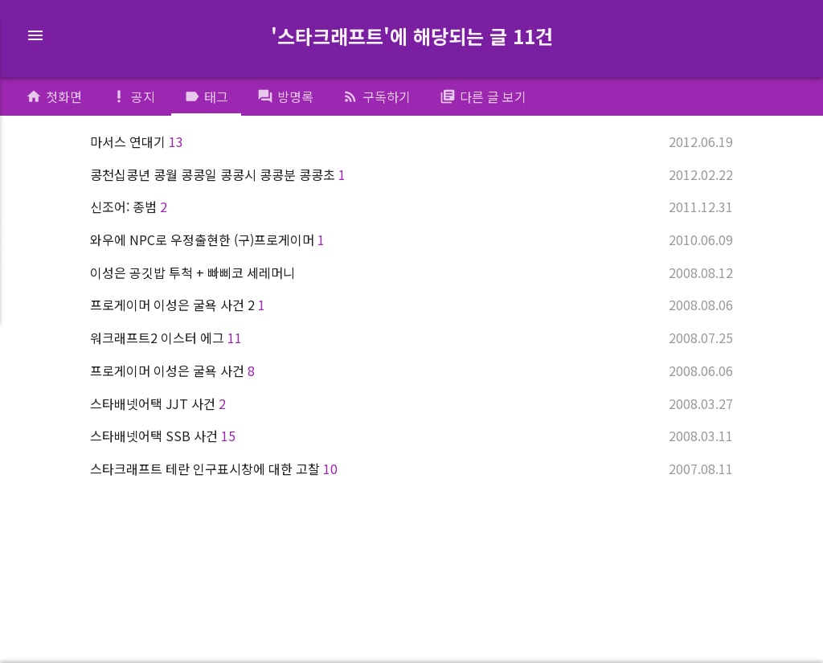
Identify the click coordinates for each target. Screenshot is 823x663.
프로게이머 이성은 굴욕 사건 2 (411, 304)
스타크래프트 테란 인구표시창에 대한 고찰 (411, 468)
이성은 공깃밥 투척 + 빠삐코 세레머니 (411, 272)
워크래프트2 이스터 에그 (411, 337)
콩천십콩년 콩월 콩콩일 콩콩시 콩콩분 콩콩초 (411, 174)
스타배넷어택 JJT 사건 (411, 403)
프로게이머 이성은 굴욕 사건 (411, 370)
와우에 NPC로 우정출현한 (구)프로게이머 (411, 239)
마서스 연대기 (411, 141)
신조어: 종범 (411, 206)
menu (35, 35)
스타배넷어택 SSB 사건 (411, 435)
